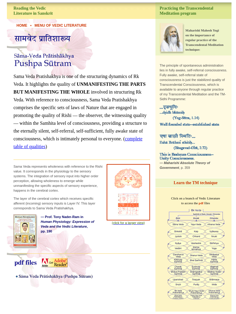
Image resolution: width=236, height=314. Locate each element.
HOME (21, 25)
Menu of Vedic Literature (60, 25)
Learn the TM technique (195, 183)
